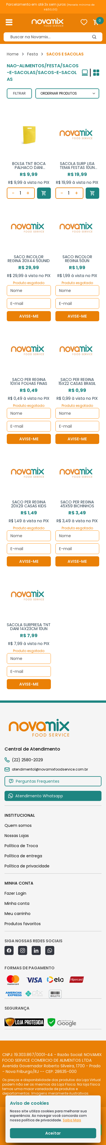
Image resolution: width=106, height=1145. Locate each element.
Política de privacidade (27, 866)
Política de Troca (21, 846)
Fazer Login (15, 893)
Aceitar (53, 1133)
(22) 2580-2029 (27, 760)
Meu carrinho (18, 913)
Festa (32, 54)
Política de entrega (23, 856)
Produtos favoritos (23, 924)
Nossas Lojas (17, 835)
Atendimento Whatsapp (35, 796)
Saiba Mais (72, 1120)
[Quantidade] (20, 193)
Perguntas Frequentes (33, 781)
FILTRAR (19, 93)
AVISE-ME (28, 316)
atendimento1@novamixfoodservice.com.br (46, 769)
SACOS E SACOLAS (65, 54)
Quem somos (18, 825)
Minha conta (17, 903)
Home (13, 54)
